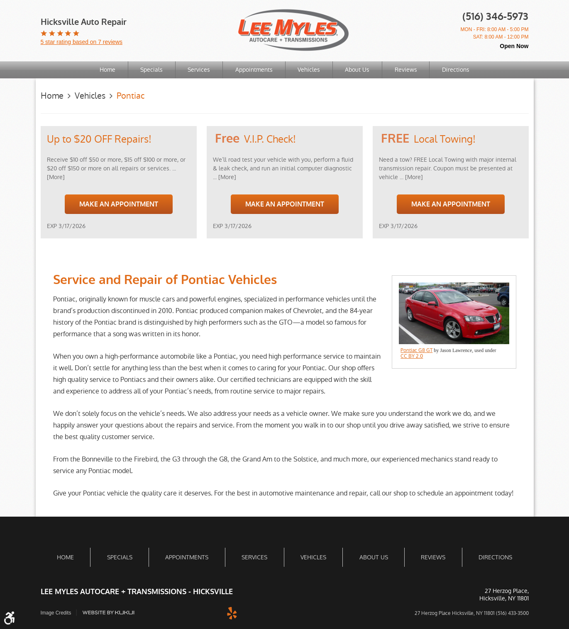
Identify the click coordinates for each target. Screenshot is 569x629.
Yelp (232, 612)
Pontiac (130, 96)
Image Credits (56, 613)
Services (199, 70)
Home (107, 70)
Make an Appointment (118, 204)
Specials (151, 70)
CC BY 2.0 (411, 356)
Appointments (254, 70)
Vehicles (309, 70)
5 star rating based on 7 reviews (82, 42)
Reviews (407, 70)
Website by (108, 613)
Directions (457, 70)
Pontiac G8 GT (416, 350)
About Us (358, 70)
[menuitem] (106, 69)
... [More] (224, 176)
